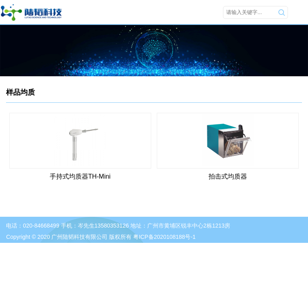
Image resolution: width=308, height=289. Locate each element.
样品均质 (20, 92)
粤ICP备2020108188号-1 (164, 237)
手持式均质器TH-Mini (80, 176)
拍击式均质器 (228, 176)
